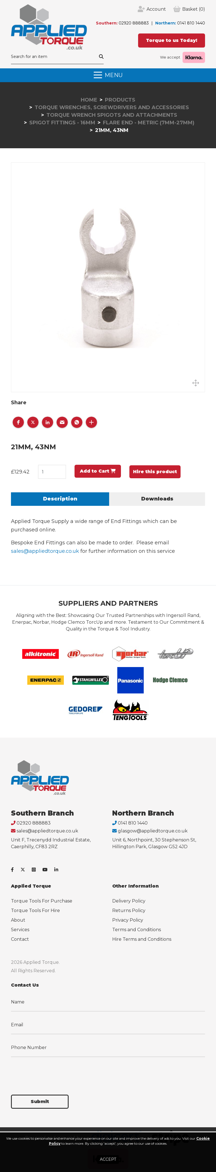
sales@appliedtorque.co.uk (45, 551)
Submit (40, 1101)
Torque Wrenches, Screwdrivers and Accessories (112, 107)
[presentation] (53, 1072)
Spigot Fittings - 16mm (62, 123)
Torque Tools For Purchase (41, 901)
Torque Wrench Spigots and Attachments (111, 115)
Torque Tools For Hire (35, 910)
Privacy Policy (127, 920)
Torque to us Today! (171, 40)
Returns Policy (128, 910)
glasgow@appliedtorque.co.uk (153, 831)
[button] (18, 422)
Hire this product (155, 471)
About (18, 920)
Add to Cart (98, 471)
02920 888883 (134, 23)
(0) (193, 9)
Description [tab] (60, 499)
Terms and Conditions (136, 929)
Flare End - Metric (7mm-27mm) (148, 123)
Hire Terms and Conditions (141, 939)
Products (120, 100)
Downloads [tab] (157, 499)
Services (20, 929)
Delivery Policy (128, 901)
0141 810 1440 (191, 23)
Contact (20, 939)
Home (89, 100)
